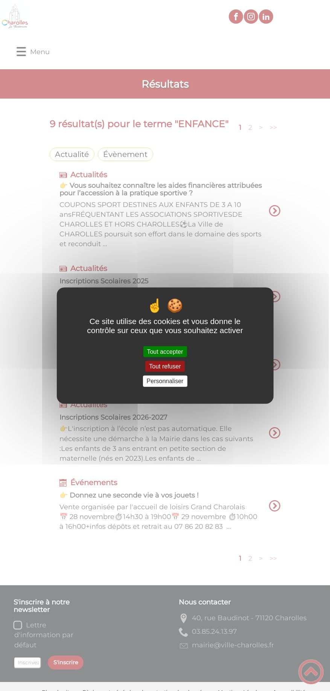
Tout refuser (165, 366)
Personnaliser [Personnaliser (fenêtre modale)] (165, 381)
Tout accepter (165, 352)
